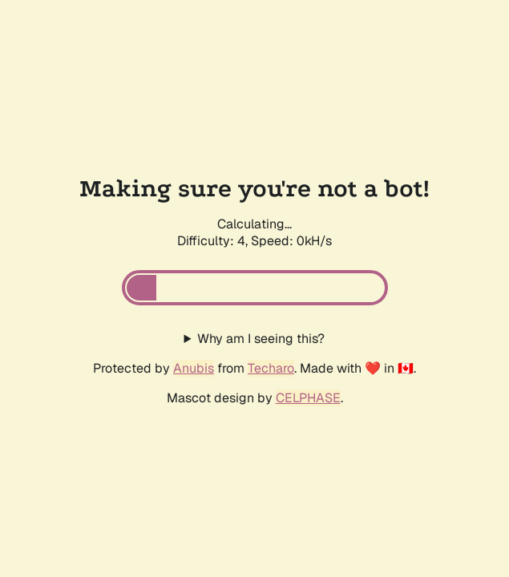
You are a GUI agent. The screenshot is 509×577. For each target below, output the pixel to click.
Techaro (271, 368)
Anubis (193, 368)
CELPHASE (308, 397)
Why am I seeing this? (261, 338)
